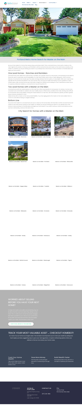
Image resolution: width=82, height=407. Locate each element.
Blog (36, 4)
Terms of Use (60, 390)
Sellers (28, 2)
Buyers (34, 2)
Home (23, 2)
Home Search (42, 2)
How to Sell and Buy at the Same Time (21, 324)
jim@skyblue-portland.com (46, 391)
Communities (52, 2)
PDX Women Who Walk (27, 4)
